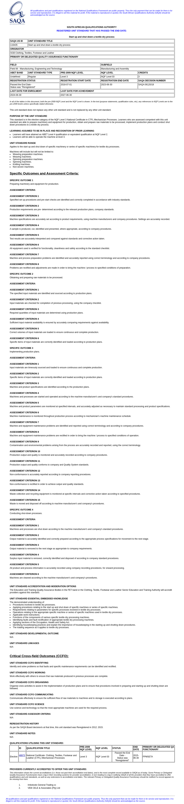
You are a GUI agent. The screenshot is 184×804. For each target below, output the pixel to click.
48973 (22, 755)
